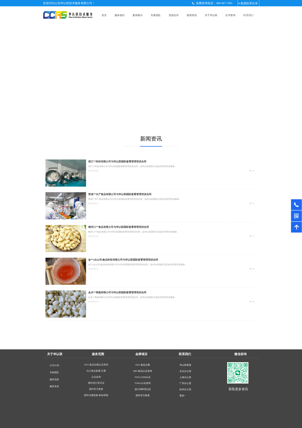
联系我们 (248, 15)
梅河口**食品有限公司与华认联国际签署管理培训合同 (118, 227)
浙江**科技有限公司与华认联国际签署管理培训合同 (117, 161)
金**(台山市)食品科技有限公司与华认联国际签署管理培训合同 (123, 259)
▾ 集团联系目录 (248, 3)
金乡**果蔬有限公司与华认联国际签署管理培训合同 (117, 292)
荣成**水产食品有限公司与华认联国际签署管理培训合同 (119, 194)
